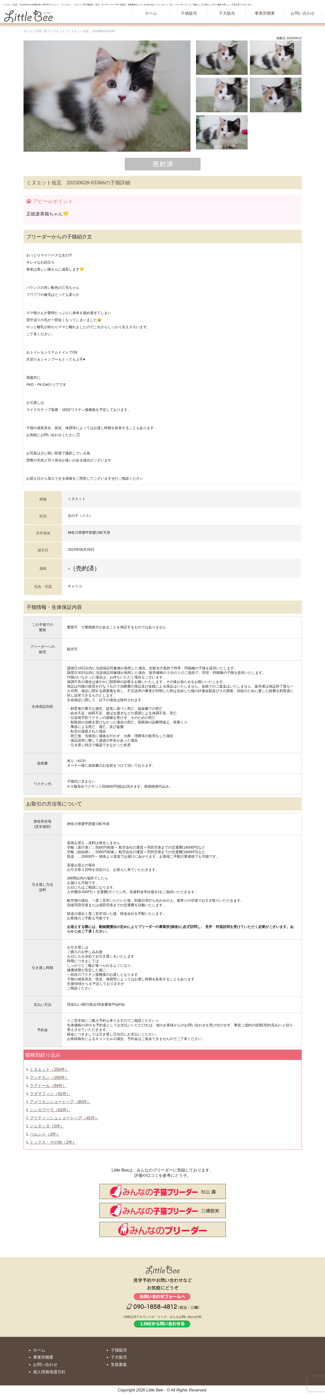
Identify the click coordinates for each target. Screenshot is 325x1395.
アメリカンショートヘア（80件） (60, 1102)
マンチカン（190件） (49, 1077)
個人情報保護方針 (49, 1372)
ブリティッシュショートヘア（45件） (64, 1118)
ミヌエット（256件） (49, 1069)
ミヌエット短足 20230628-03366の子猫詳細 (78, 182)
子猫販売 (189, 13)
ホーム (151, 13)
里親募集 (119, 1364)
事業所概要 (265, 13)
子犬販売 (227, 13)
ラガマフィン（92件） (50, 1094)
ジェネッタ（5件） (47, 1126)
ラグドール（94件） (48, 1085)
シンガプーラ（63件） (50, 1110)
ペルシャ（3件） (45, 1134)
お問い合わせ (303, 13)
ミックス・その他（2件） (53, 1142)
